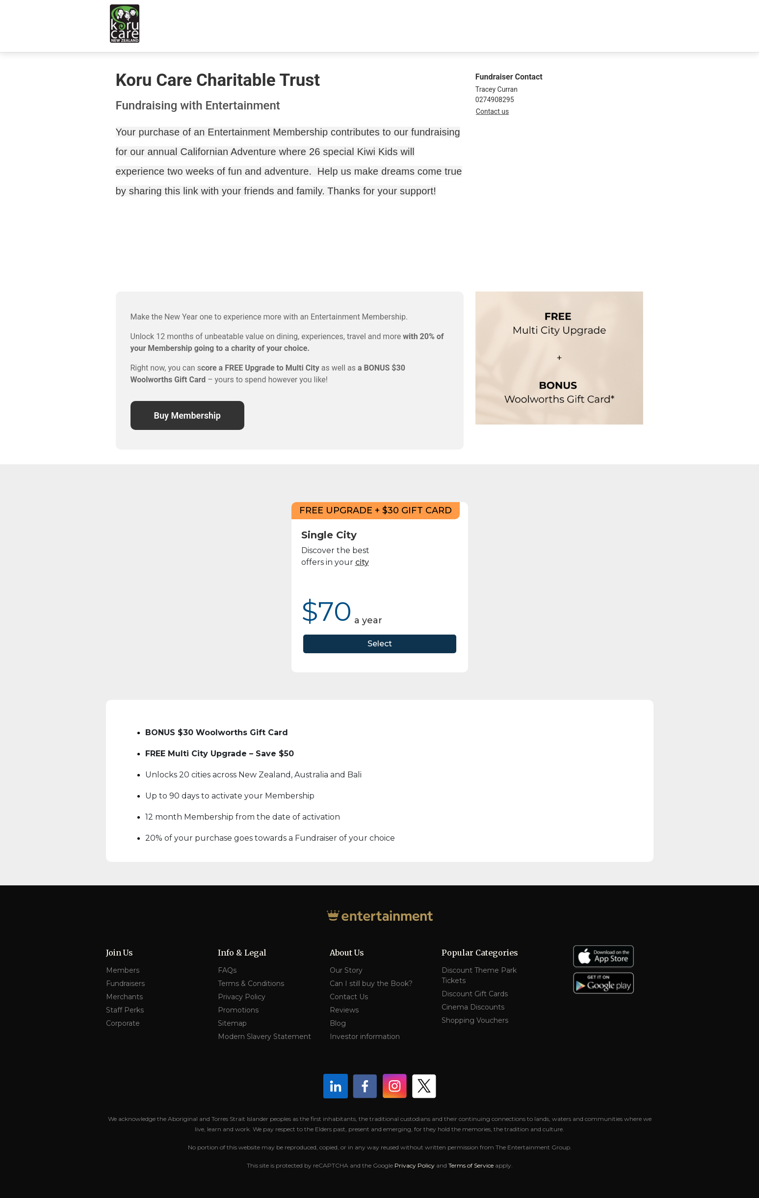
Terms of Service (471, 1165)
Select (379, 643)
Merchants (124, 996)
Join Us (119, 953)
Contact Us (349, 996)
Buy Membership (187, 415)
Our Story (346, 970)
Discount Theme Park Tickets (479, 975)
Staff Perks (125, 1010)
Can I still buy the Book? (371, 983)
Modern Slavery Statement (264, 1036)
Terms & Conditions (251, 983)
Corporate (123, 1023)
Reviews (344, 1010)
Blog (338, 1023)
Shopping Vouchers (475, 1020)
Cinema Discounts (473, 1007)
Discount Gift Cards (475, 993)
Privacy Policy (241, 996)
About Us (347, 953)
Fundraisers (125, 983)
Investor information (365, 1036)
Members (122, 970)
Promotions (238, 1010)
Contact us (492, 111)
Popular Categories (480, 953)
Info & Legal (242, 953)
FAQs (227, 970)
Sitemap (232, 1023)
